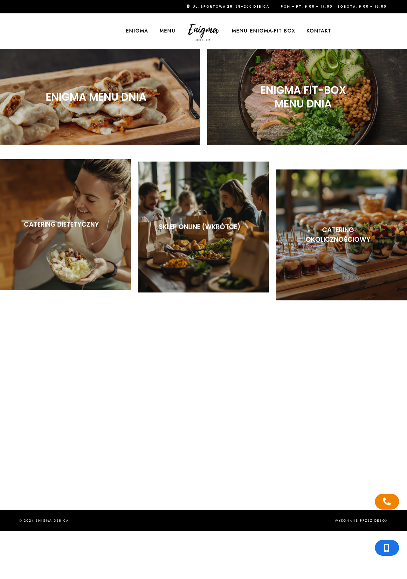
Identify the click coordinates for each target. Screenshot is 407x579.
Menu (168, 30)
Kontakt (319, 30)
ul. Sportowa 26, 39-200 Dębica (231, 6)
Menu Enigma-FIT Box (263, 30)
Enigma (137, 30)
